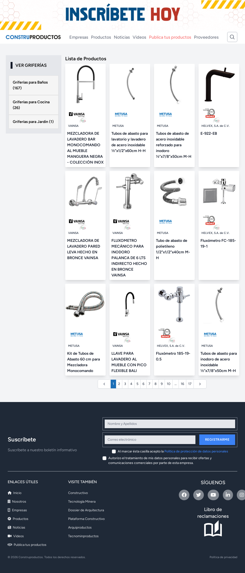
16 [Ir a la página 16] (182, 384)
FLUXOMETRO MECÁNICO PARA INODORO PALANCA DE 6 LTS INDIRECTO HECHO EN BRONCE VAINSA (129, 257)
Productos (101, 37)
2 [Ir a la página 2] (119, 384)
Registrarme (217, 440)
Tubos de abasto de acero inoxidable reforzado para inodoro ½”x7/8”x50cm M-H (173, 145)
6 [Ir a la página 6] (143, 384)
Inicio (14, 493)
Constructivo (78, 493)
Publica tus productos (170, 37)
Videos (139, 37)
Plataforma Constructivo (86, 519)
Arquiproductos (80, 527)
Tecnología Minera (82, 502)
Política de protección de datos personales (196, 451)
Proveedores (206, 37)
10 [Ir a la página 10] (168, 384)
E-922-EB (208, 133)
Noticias (122, 37)
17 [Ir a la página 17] (190, 384)
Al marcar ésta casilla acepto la (173, 451)
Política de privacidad (223, 557)
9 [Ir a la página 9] (162, 384)
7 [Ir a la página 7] (149, 384)
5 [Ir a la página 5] (137, 384)
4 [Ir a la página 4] (131, 384)
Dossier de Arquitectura (86, 510)
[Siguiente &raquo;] (199, 384)
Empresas (78, 37)
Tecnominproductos (83, 536)
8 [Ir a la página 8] (156, 384)
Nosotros (17, 502)
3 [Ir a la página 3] (125, 384)
